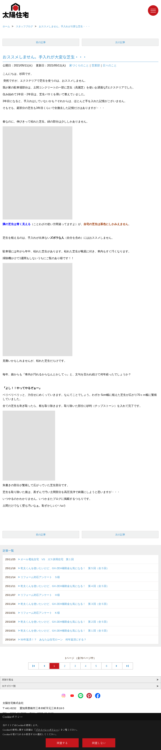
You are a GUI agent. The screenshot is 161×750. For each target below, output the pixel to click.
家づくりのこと (79, 65)
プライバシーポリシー (47, 729)
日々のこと (110, 65)
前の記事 (41, 42)
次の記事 (120, 42)
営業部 (96, 65)
